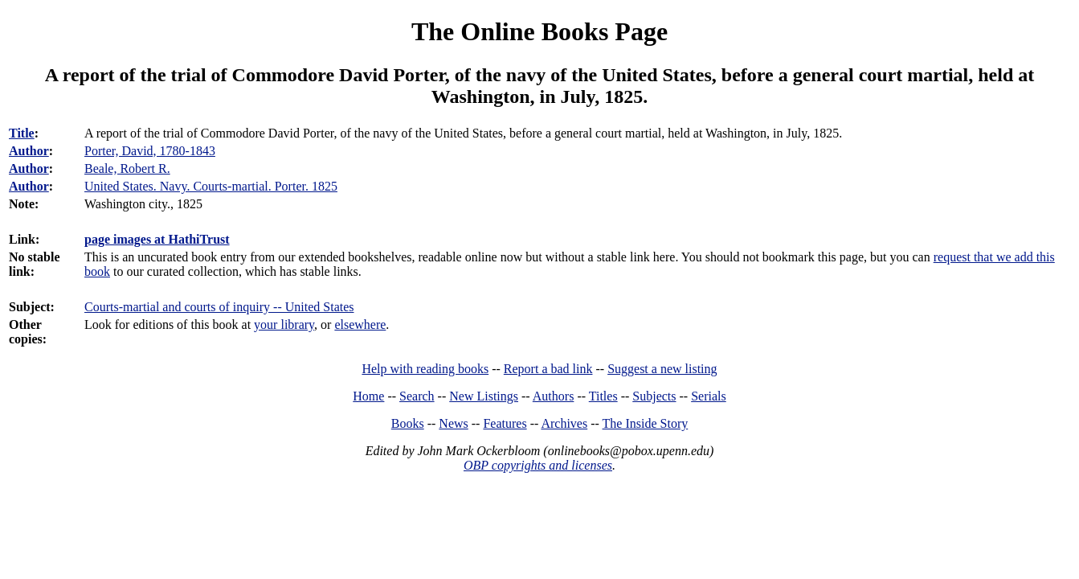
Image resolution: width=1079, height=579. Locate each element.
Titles (603, 396)
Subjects (654, 396)
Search (417, 396)
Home (368, 396)
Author (29, 151)
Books (407, 423)
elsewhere (360, 324)
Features (504, 423)
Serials (708, 396)
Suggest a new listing (662, 369)
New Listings (483, 396)
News (453, 423)
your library (284, 324)
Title (22, 133)
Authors (553, 396)
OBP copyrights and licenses (538, 465)
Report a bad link (548, 369)
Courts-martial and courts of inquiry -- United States (219, 307)
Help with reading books (425, 369)
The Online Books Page (539, 31)
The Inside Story (646, 423)
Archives (564, 423)
